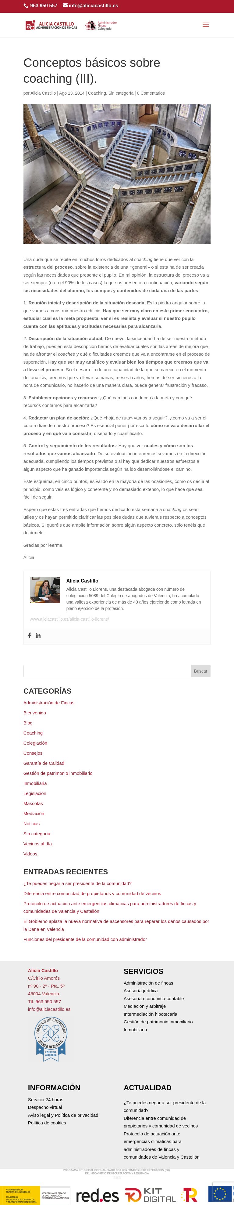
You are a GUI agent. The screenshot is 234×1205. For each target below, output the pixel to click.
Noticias (31, 823)
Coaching (97, 93)
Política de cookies (47, 1122)
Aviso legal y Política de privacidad (63, 1115)
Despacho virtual (45, 1107)
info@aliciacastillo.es (49, 1009)
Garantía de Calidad (43, 763)
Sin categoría (121, 93)
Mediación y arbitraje (145, 1006)
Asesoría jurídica (141, 990)
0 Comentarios (151, 93)
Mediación (33, 813)
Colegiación (35, 743)
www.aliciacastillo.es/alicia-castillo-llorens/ (69, 619)
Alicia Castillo (43, 93)
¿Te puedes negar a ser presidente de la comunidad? (77, 883)
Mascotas (33, 803)
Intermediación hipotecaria (150, 1014)
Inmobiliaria (35, 783)
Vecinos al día (37, 843)
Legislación (34, 793)
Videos (30, 853)
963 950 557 (43, 5)
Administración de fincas (148, 982)
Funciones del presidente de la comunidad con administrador (85, 939)
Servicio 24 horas (45, 1099)
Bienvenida (34, 712)
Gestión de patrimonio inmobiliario (58, 773)
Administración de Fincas (49, 702)
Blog (28, 722)
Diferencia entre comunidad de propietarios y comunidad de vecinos (92, 893)
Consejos (33, 753)
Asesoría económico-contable (154, 998)
